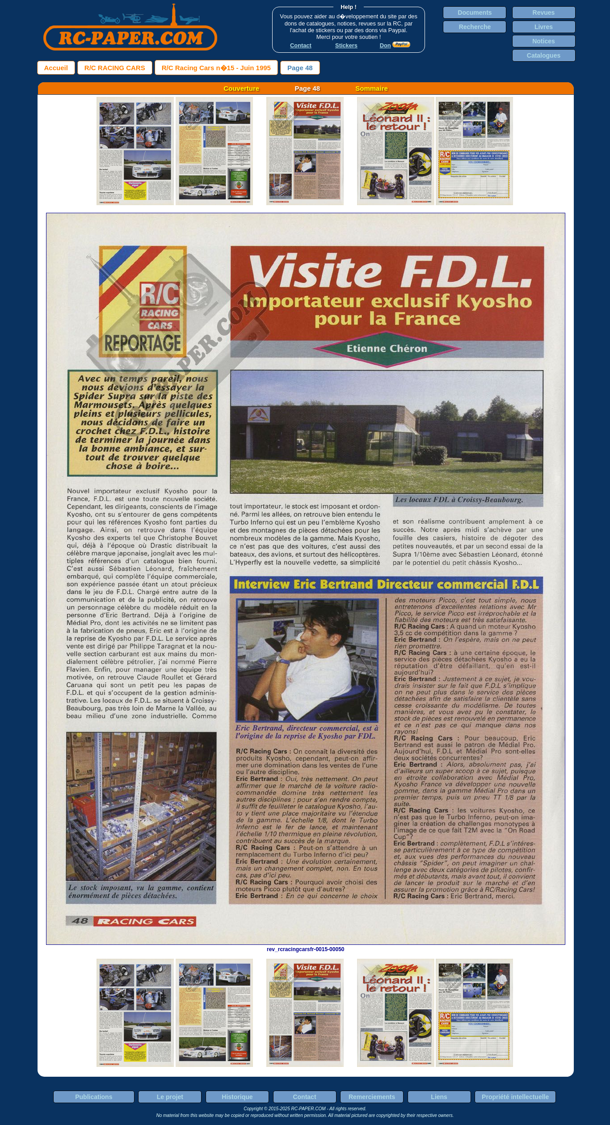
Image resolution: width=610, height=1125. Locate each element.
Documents (475, 12)
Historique (237, 1096)
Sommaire (371, 88)
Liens (439, 1096)
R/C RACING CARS (114, 68)
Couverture (241, 88)
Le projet (170, 1096)
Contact (304, 1096)
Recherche (475, 26)
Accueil (56, 68)
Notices (543, 41)
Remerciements (372, 1096)
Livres (543, 26)
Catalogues (543, 55)
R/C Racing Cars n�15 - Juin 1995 (216, 68)
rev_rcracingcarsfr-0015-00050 (305, 946)
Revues (544, 12)
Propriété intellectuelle (515, 1096)
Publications (93, 1096)
